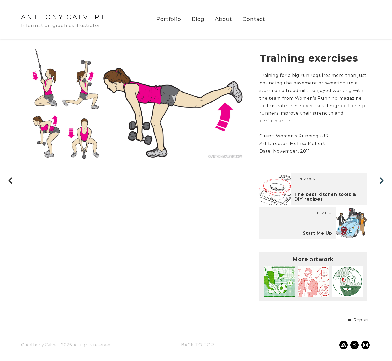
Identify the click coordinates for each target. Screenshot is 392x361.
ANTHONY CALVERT (63, 17)
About (223, 19)
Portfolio (168, 19)
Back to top (197, 344)
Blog (198, 19)
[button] (358, 320)
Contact (254, 19)
